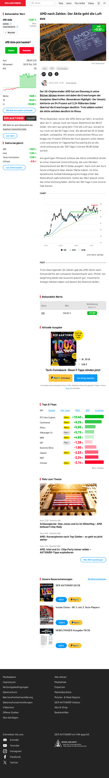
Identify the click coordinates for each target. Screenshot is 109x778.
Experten (59, 686)
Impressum (9, 682)
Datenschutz (10, 692)
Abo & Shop (61, 707)
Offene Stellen (11, 712)
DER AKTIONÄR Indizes (67, 702)
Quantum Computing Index (14, 128)
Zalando (43, 452)
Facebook (12, 756)
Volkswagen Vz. (46, 432)
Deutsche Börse (46, 447)
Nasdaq (52, 410)
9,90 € (61, 645)
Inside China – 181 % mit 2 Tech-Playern (78, 607)
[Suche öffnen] (32, 3)
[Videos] (91, 3)
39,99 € (62, 622)
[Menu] (105, 3)
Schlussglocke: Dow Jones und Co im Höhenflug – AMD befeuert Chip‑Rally (71, 525)
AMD (52, 68)
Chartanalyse (62, 68)
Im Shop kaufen (86, 378)
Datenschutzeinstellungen (18, 702)
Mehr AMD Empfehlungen (93, 559)
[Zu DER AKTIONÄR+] (79, 3)
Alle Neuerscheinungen (97, 579)
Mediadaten (9, 676)
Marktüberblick (62, 692)
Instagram (12, 751)
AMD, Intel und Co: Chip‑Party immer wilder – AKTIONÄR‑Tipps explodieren (65, 551)
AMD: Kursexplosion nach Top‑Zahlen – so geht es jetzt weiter (71, 538)
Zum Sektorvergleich (14, 167)
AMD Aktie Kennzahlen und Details (19, 110)
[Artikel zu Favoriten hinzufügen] (56, 74)
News (66, 417)
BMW (42, 437)
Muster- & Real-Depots (67, 697)
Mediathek (60, 682)
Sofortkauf (60, 378)
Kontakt (11, 739)
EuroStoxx (99, 410)
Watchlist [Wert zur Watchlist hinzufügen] (11, 32)
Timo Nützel (71, 83)
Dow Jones (65, 410)
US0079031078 (10, 26)
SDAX (87, 410)
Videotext (8, 707)
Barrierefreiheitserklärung (18, 697)
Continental (45, 422)
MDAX (77, 410)
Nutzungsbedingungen (16, 686)
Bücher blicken (48, 95)
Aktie (45, 68)
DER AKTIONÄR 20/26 (68, 585)
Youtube (11, 745)
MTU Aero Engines (47, 417)
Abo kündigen (10, 717)
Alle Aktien (60, 676)
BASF (42, 457)
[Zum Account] (69, 3)
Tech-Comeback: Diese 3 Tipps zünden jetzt (73, 370)
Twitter (10, 762)
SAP (41, 442)
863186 (7, 23)
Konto (68, 388)
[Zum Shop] (61, 3)
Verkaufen (27, 50)
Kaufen (11, 50)
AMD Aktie (7, 19)
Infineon (43, 462)
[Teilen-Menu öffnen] (44, 74)
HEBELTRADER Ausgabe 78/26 (73, 630)
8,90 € (61, 599)
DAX (41, 410)
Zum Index (10, 135)
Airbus (42, 427)
